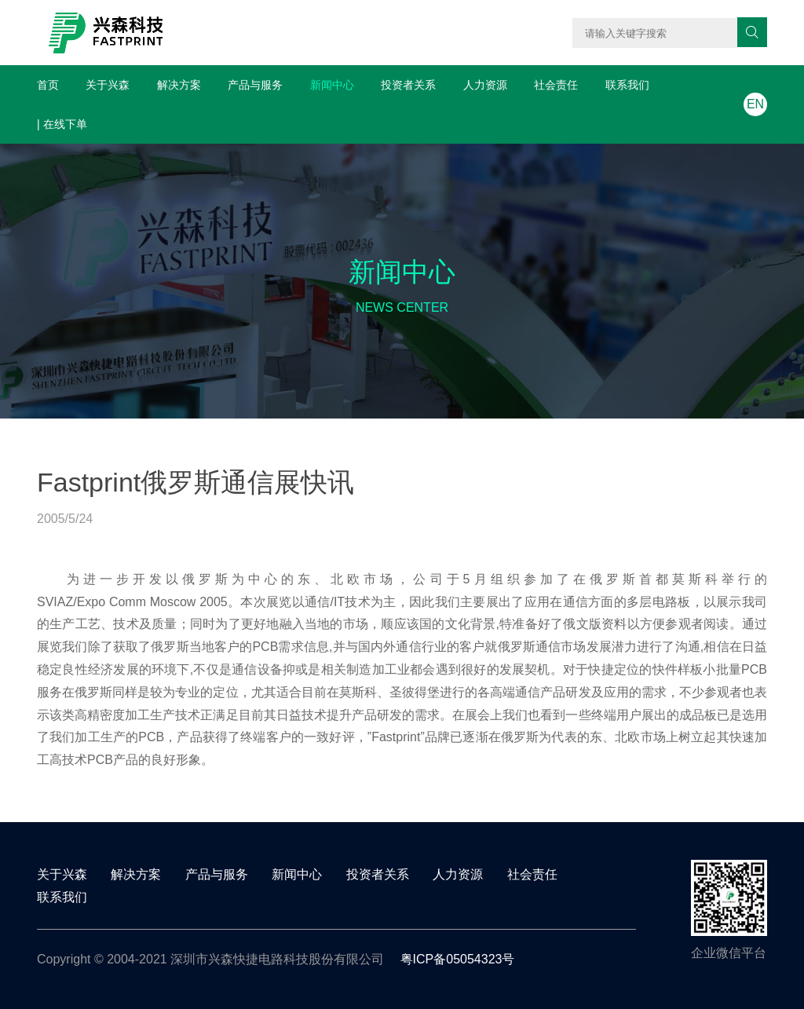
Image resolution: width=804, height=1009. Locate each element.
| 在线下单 (62, 124)
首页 (48, 85)
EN (755, 104)
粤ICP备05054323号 (457, 959)
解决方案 (179, 85)
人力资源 (485, 85)
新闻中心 (332, 85)
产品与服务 (255, 85)
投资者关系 (408, 85)
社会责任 (556, 85)
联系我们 (627, 85)
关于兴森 (108, 85)
